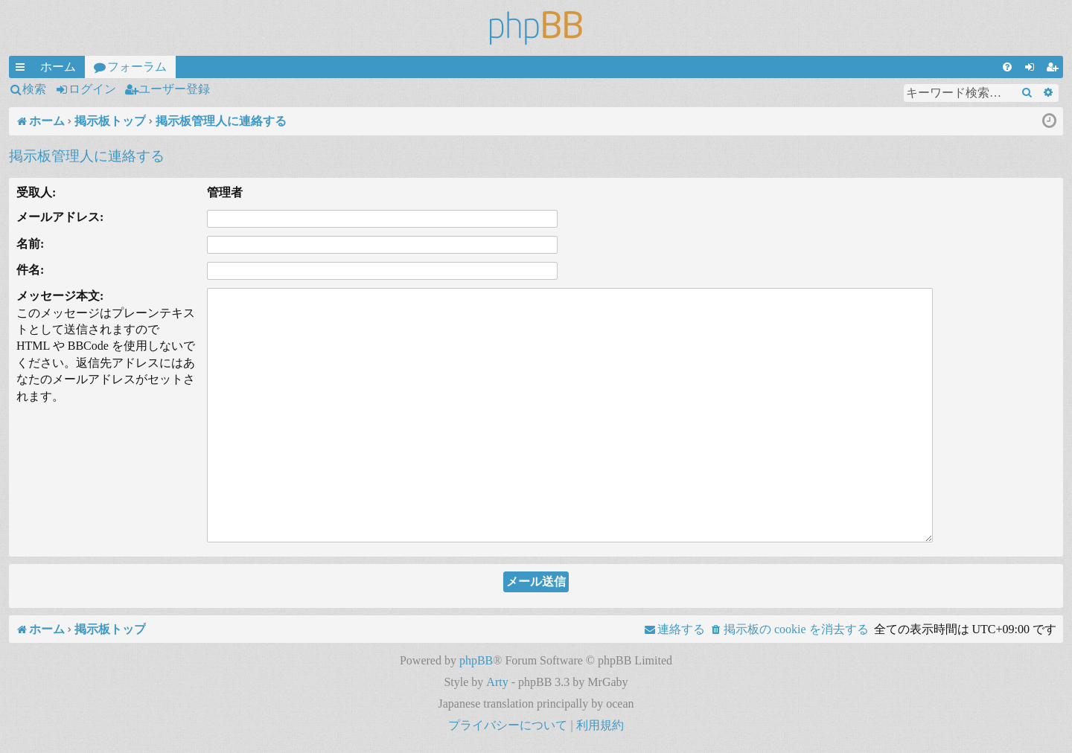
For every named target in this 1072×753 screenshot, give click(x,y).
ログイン (92, 89)
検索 (34, 89)
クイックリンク (23, 69)
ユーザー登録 (174, 89)
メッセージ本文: (59, 295)
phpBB (476, 660)
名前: (30, 243)
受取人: (36, 192)
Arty (497, 682)
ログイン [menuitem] (1032, 69)
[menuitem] (1007, 67)
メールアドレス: (59, 217)
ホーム (58, 66)
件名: (30, 269)
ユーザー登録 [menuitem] (1055, 69)
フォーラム (137, 66)
